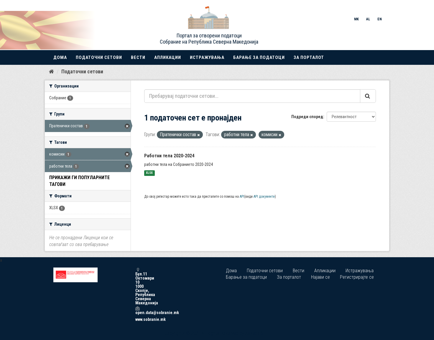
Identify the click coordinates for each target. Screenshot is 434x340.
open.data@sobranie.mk (137, 310)
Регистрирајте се (357, 277)
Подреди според (307, 116)
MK (356, 19)
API (242, 196)
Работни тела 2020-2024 (169, 156)
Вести (138, 57)
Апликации (167, 57)
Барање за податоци (259, 57)
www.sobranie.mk (137, 319)
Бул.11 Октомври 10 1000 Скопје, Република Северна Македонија (137, 286)
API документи (264, 196)
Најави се (320, 277)
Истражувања (207, 57)
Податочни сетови (99, 57)
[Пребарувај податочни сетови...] (252, 96)
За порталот (309, 57)
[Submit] (368, 96)
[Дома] (51, 72)
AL (368, 19)
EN (379, 19)
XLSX (149, 173)
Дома (60, 57)
